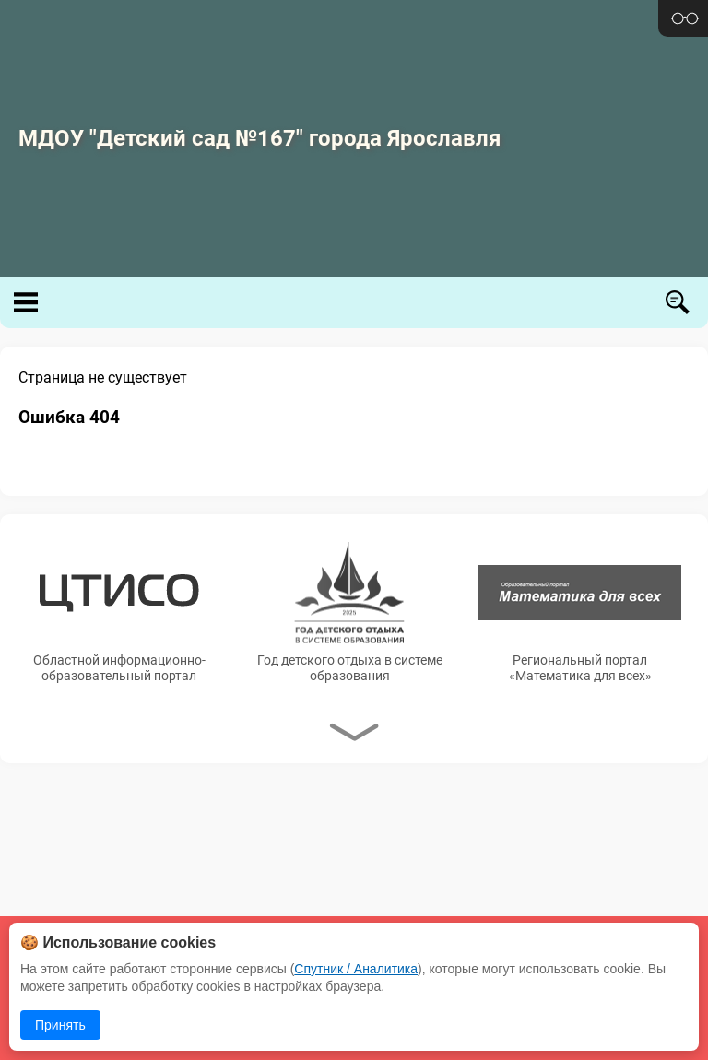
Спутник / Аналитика (356, 968)
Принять (60, 1025)
